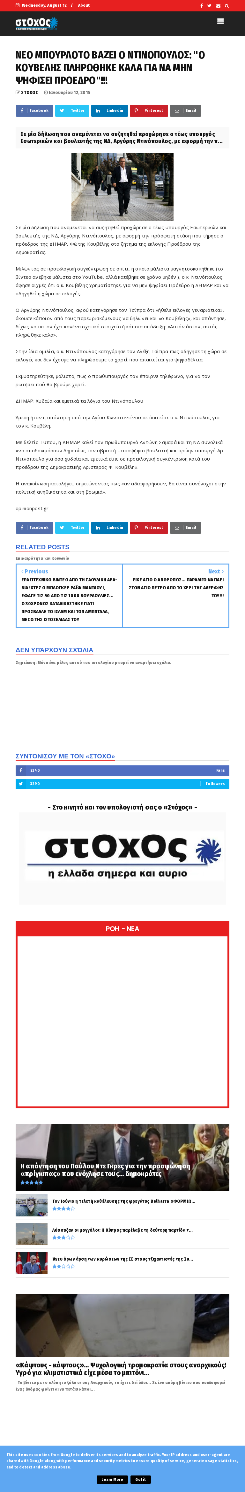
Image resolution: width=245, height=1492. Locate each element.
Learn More (112, 1479)
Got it (140, 1479)
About (84, 5)
